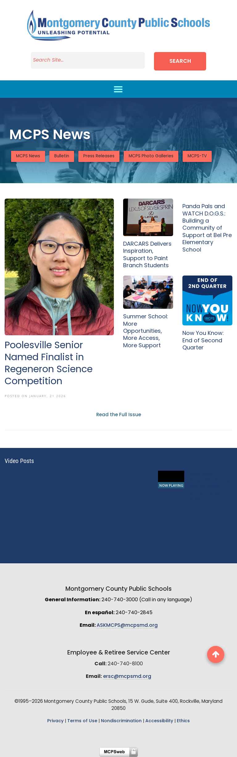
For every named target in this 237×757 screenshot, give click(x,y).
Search (180, 61)
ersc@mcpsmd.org (127, 676)
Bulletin (61, 156)
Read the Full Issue (118, 415)
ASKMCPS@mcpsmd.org (127, 625)
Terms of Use (82, 721)
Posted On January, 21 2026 (35, 396)
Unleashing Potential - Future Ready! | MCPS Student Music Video (209, 487)
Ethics (183, 721)
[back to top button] (215, 654)
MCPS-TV (197, 156)
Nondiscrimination (121, 721)
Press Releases (98, 156)
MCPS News (28, 156)
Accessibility (159, 721)
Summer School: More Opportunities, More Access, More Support (145, 331)
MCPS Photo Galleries (151, 156)
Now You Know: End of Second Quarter (203, 341)
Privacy (55, 721)
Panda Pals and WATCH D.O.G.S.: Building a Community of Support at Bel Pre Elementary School (207, 228)
